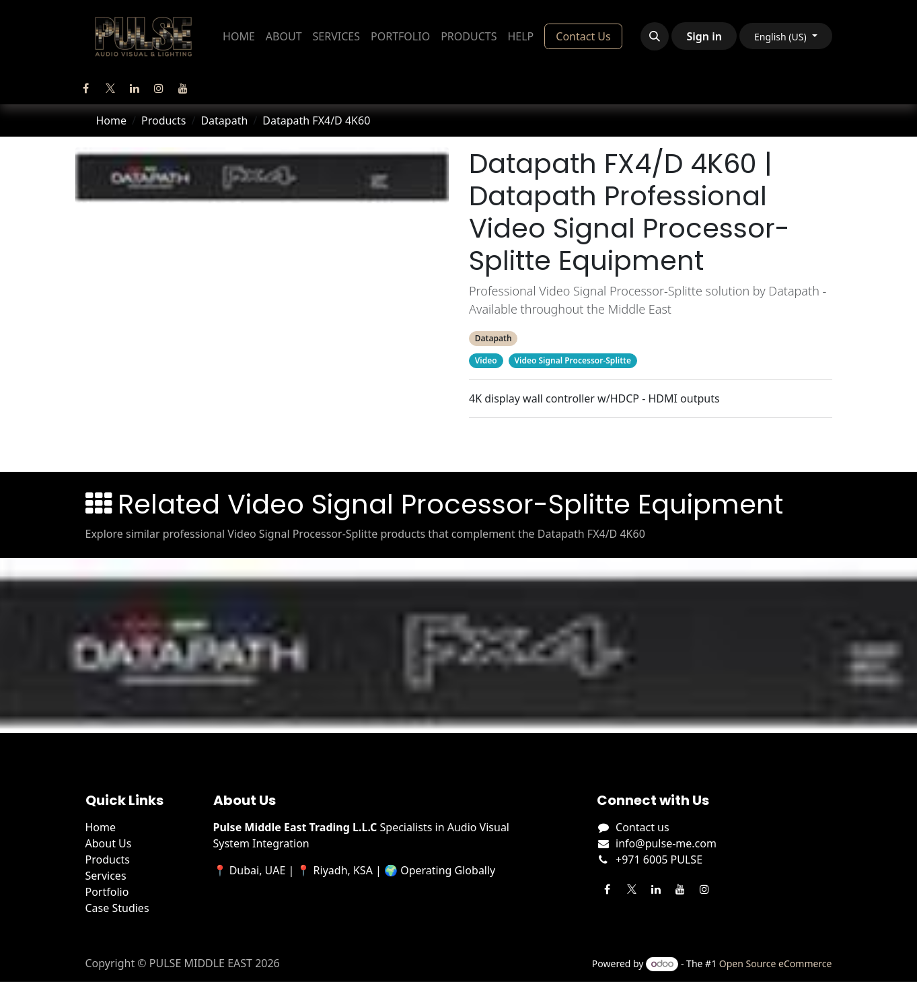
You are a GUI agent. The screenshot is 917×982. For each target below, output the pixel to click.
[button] (654, 36)
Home (111, 120)
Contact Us (583, 36)
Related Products (650, 442)
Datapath (224, 120)
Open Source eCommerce (775, 963)
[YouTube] (183, 88)
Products (163, 120)
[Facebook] (86, 88)
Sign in (703, 36)
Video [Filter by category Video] (485, 360)
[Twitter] (110, 88)
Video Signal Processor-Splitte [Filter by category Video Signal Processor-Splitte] (572, 360)
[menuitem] (238, 36)
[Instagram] (159, 88)
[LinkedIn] (134, 88)
